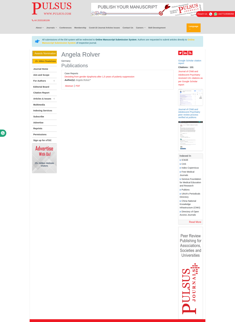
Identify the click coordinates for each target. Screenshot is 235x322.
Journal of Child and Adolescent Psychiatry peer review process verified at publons (189, 113)
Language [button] (193, 26)
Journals (50, 28)
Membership (80, 28)
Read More (195, 222)
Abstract (69, 86)
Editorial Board (41, 87)
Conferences (66, 28)
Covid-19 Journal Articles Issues (104, 28)
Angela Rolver (83, 80)
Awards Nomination (45, 53)
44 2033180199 (41, 20)
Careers (140, 28)
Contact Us (128, 28)
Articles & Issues (44, 98)
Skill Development (156, 28)
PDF (78, 86)
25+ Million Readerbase (45, 61)
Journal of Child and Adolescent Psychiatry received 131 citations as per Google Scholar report (190, 78)
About (39, 28)
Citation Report (41, 92)
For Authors (44, 81)
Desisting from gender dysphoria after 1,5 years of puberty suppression (99, 76)
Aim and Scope (41, 75)
